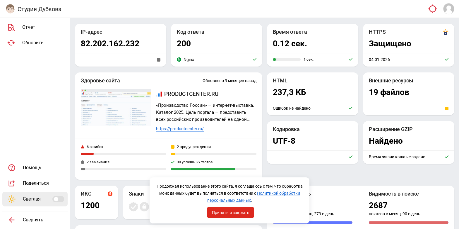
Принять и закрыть (230, 212)
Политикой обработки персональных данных (229, 200)
